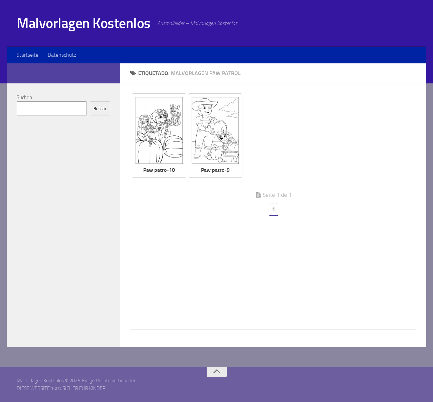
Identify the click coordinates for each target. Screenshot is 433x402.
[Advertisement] (334, 140)
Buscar (99, 108)
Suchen (24, 97)
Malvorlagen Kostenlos (84, 23)
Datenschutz (62, 55)
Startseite (27, 55)
